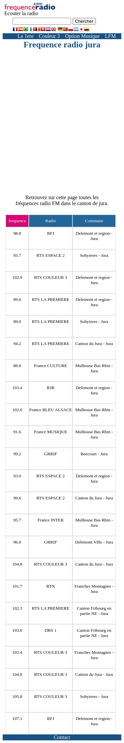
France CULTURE (50, 365)
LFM (110, 36)
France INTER (51, 519)
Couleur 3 (49, 36)
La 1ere (25, 36)
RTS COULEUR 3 (50, 277)
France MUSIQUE (50, 431)
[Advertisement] (62, 114)
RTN (50, 586)
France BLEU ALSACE (50, 409)
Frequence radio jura (62, 44)
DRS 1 (51, 630)
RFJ (50, 233)
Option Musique (82, 36)
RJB (50, 387)
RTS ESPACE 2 (50, 255)
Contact (62, 737)
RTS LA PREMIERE (50, 299)
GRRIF (50, 453)
